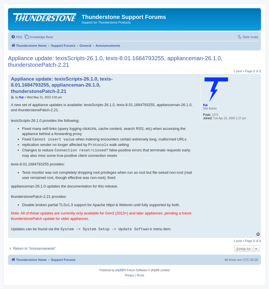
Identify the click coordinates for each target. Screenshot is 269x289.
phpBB (119, 270)
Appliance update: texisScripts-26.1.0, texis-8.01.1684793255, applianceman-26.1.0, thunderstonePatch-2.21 (115, 61)
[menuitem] (16, 37)
